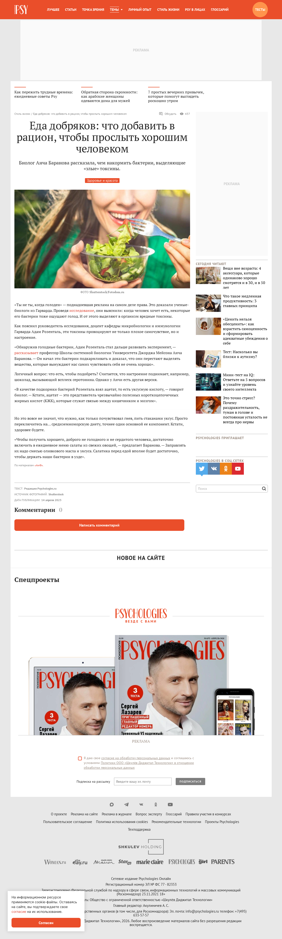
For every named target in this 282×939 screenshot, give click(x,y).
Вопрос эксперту (149, 814)
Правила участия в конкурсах (208, 814)
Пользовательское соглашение (67, 822)
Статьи (70, 9)
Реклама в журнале (117, 814)
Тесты (260, 9)
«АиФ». (39, 465)
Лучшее (53, 9)
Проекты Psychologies (222, 822)
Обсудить (167, 114)
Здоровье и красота (102, 181)
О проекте (59, 814)
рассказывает (26, 353)
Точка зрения (93, 9)
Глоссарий (219, 9)
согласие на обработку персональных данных (135, 759)
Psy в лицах (195, 9)
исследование (81, 311)
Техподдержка (139, 830)
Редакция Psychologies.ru (40, 489)
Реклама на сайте (84, 814)
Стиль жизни (168, 9)
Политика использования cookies (122, 822)
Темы (114, 9)
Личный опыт (139, 9)
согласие (19, 911)
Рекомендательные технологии (176, 822)
